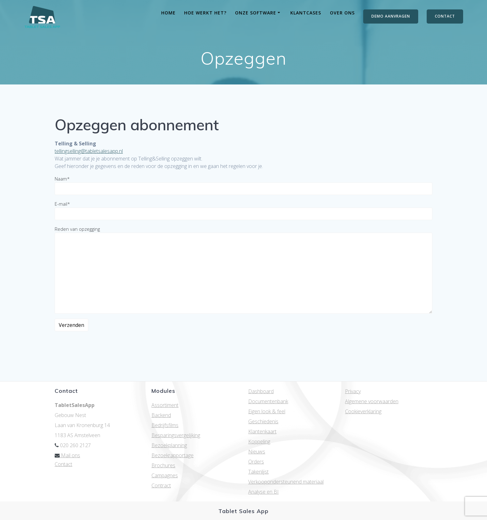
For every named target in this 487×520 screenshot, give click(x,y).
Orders (256, 461)
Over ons (342, 13)
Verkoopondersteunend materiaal (286, 481)
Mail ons (67, 455)
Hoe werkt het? (205, 13)
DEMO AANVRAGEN (390, 16)
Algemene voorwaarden (371, 401)
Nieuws (256, 451)
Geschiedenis (263, 421)
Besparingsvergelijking (175, 435)
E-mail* (243, 210)
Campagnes (164, 475)
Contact (63, 464)
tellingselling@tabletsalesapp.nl (89, 151)
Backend (161, 415)
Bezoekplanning (169, 445)
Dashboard (261, 391)
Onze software (255, 13)
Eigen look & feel (266, 411)
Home (168, 13)
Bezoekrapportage (172, 455)
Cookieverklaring (363, 411)
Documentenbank (268, 401)
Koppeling (259, 441)
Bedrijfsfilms (164, 425)
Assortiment (164, 405)
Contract (161, 485)
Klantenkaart (262, 431)
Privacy (353, 391)
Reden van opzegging (243, 270)
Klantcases (305, 13)
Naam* (243, 185)
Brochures (163, 465)
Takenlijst (258, 471)
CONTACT (445, 16)
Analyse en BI (263, 491)
